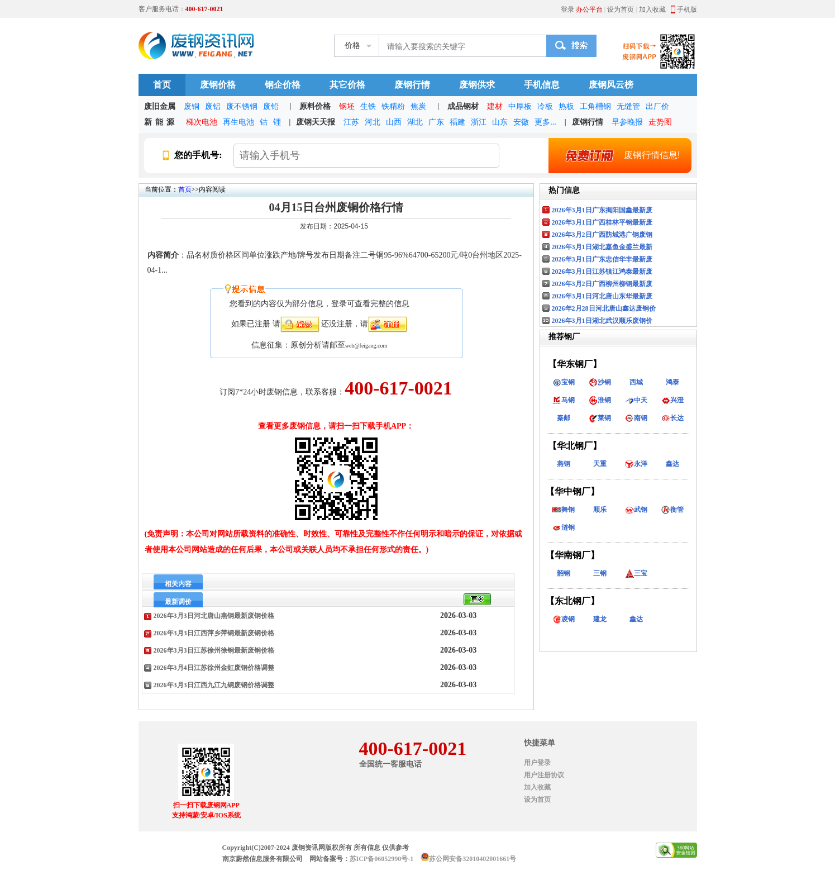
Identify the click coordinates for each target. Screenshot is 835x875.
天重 (600, 464)
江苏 (351, 122)
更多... (545, 122)
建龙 (600, 619)
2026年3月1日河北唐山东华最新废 (602, 296)
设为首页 (620, 9)
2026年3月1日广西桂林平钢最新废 (602, 222)
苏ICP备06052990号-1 (382, 859)
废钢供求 (477, 84)
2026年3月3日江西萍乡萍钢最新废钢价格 (214, 633)
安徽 (521, 122)
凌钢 (563, 619)
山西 (394, 122)
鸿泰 (672, 382)
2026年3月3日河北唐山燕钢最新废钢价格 (214, 616)
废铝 (213, 106)
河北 (372, 122)
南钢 (636, 418)
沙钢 (600, 382)
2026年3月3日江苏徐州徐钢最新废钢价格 (214, 650)
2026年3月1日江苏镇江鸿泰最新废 (602, 271)
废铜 (191, 106)
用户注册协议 (544, 775)
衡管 (672, 509)
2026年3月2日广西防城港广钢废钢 (602, 235)
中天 (636, 400)
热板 (566, 106)
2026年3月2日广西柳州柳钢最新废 (602, 284)
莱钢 (600, 418)
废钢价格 (218, 84)
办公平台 (589, 9)
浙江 (478, 122)
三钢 (600, 573)
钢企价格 (282, 84)
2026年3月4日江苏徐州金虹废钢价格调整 (214, 668)
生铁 (368, 106)
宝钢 (563, 382)
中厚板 (520, 106)
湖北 (415, 122)
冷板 (545, 106)
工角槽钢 (595, 106)
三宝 (636, 573)
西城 (636, 382)
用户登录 (537, 763)
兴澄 (672, 400)
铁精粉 (393, 106)
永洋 (636, 464)
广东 (436, 122)
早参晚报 (627, 122)
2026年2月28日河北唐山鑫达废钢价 (604, 308)
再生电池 (238, 122)
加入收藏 (652, 9)
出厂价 (657, 106)
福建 (457, 122)
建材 (495, 106)
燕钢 (563, 464)
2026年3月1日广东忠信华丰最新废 (602, 259)
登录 (567, 9)
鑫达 (672, 464)
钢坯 (347, 106)
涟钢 (563, 527)
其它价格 (347, 84)
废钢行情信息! (617, 156)
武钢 (636, 509)
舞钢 (563, 509)
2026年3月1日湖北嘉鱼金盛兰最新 (602, 247)
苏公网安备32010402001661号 (472, 859)
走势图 (660, 122)
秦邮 (563, 418)
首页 (162, 84)
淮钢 (600, 400)
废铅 (271, 106)
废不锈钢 (241, 106)
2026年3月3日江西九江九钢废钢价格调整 (214, 685)
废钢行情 (412, 84)
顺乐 (600, 509)
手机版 (687, 9)
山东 (500, 122)
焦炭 (418, 106)
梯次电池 (201, 122)
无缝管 (628, 106)
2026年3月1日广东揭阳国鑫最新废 (602, 210)
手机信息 (542, 84)
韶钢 (563, 573)
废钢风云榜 (611, 84)
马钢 (563, 400)
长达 (672, 418)
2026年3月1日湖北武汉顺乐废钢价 (602, 321)
